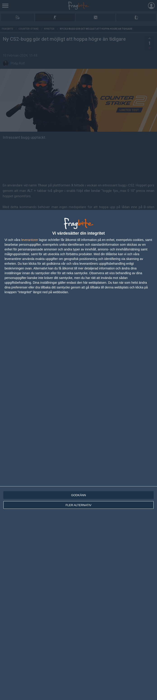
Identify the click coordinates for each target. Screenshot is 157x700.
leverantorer (29, 239)
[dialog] (78, 455)
